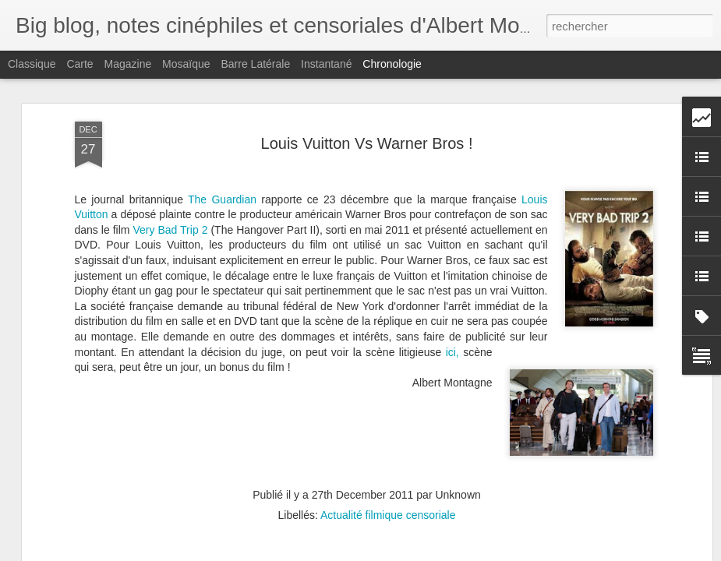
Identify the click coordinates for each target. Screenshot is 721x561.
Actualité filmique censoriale (388, 466)
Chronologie (392, 64)
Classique (31, 64)
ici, (452, 302)
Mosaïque (186, 64)
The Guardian (224, 149)
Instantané (326, 64)
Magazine (128, 64)
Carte (79, 64)
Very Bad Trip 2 (170, 181)
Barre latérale (255, 64)
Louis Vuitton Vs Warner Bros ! (367, 93)
